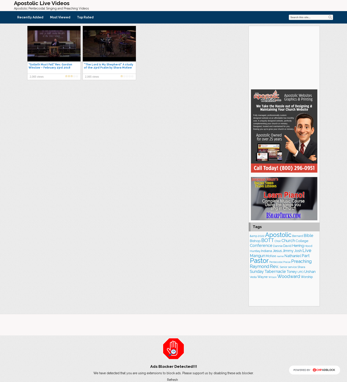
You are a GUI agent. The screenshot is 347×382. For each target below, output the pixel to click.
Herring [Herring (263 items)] (298, 245)
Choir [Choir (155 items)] (278, 241)
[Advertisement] (284, 57)
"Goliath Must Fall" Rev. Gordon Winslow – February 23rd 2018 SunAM (50, 67)
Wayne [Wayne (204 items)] (262, 277)
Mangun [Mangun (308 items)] (257, 255)
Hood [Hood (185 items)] (308, 246)
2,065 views (37, 76)
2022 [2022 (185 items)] (261, 236)
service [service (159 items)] (292, 267)
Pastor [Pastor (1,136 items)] (259, 260)
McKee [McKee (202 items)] (271, 256)
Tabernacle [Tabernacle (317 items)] (275, 271)
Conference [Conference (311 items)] (261, 245)
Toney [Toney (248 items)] (292, 272)
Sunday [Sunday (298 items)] (257, 271)
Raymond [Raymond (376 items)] (259, 266)
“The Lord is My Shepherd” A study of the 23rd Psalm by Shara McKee (108, 66)
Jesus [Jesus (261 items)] (277, 250)
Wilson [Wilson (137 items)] (272, 277)
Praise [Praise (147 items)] (287, 262)
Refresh (172, 380)
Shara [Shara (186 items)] (301, 267)
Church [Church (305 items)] (288, 240)
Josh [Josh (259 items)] (298, 251)
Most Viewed (60, 17)
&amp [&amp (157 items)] (253, 236)
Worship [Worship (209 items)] (307, 277)
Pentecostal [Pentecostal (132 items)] (276, 262)
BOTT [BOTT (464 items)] (267, 240)
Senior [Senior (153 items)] (283, 267)
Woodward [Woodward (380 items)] (288, 276)
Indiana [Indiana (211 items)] (266, 251)
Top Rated (85, 17)
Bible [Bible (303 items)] (308, 235)
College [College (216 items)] (302, 241)
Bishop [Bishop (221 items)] (255, 241)
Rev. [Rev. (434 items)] (274, 266)
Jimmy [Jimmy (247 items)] (288, 251)
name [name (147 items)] (280, 256)
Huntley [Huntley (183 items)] (255, 251)
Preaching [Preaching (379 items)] (301, 261)
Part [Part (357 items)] (306, 255)
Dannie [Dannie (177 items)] (278, 246)
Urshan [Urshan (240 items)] (310, 272)
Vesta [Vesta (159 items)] (253, 277)
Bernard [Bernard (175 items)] (297, 236)
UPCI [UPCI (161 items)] (300, 272)
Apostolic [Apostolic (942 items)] (278, 234)
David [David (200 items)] (287, 246)
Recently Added (30, 17)
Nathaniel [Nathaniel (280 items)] (292, 256)
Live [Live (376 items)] (307, 250)
